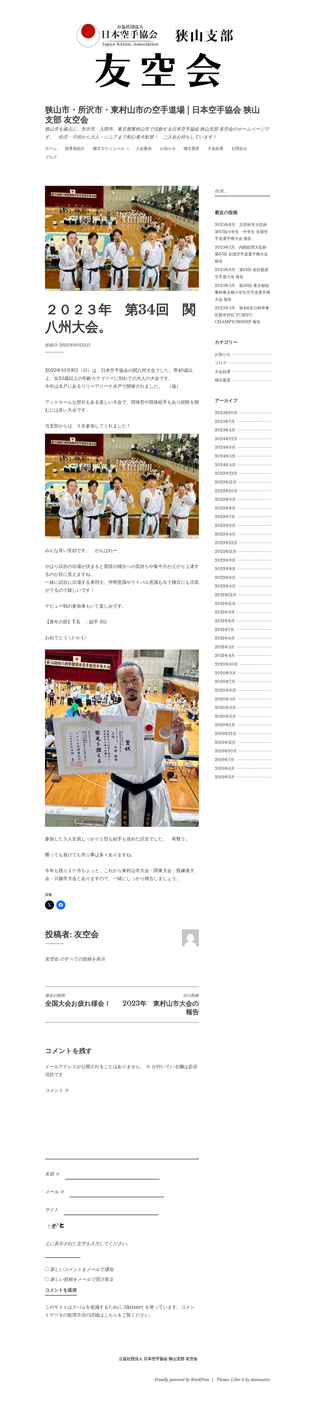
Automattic (260, 1379)
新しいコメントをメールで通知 (81, 1269)
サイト (52, 1209)
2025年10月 (226, 412)
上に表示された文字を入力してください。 (88, 1243)
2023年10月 (226, 490)
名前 (52, 1174)
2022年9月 (225, 560)
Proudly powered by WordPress (181, 1379)
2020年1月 (225, 724)
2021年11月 (225, 603)
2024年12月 (226, 438)
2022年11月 (226, 551)
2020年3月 (225, 707)
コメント (57, 1090)
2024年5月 (225, 456)
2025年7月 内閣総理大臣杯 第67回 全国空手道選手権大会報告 (241, 254)
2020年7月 (225, 681)
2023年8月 (225, 508)
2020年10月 (226, 664)
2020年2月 (225, 716)
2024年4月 (225, 464)
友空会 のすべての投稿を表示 (75, 959)
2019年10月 (226, 750)
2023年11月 (226, 482)
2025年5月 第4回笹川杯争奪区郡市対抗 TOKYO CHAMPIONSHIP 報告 (242, 314)
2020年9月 (225, 673)
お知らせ (168, 148)
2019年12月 (226, 733)
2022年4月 (225, 586)
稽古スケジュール (108, 148)
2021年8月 (225, 620)
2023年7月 (225, 516)
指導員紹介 (75, 148)
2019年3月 (225, 777)
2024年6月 (225, 447)
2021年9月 (225, 612)
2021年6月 (225, 638)
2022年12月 (226, 542)
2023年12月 (226, 473)
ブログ (51, 157)
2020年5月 (225, 699)
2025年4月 (225, 430)
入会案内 (144, 148)
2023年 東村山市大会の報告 (160, 1004)
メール (54, 1191)
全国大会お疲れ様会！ (83, 1000)
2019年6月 (225, 768)
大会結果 (215, 148)
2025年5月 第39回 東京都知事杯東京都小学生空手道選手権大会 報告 (242, 292)
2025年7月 (225, 421)
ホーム (51, 148)
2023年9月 (225, 499)
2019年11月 (225, 742)
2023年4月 (225, 534)
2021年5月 (225, 646)
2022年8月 (225, 568)
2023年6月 (225, 525)
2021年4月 (225, 655)
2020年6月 (225, 690)
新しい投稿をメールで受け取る (81, 1279)
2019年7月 (224, 759)
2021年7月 (224, 629)
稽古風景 (191, 148)
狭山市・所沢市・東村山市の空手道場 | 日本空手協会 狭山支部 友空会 (152, 115)
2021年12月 (226, 594)
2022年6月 (225, 577)
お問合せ (239, 148)
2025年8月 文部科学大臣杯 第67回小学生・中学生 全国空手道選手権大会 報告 (241, 231)
